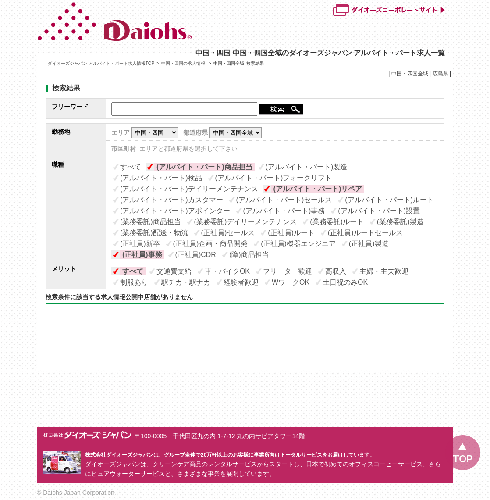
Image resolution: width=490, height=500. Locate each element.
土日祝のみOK (345, 282)
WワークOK (290, 282)
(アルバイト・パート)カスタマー (171, 200)
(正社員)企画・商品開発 (210, 243)
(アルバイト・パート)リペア (317, 189)
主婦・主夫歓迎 (383, 271)
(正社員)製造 (369, 243)
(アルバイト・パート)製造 (307, 167)
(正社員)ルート (291, 232)
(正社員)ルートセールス (365, 232)
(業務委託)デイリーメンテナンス (245, 221)
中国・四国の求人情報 (183, 63)
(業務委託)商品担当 (150, 221)
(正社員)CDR (195, 254)
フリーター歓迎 (287, 271)
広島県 (440, 74)
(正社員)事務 (142, 254)
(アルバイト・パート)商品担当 (204, 167)
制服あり (134, 282)
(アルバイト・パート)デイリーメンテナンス (189, 189)
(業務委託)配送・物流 (154, 232)
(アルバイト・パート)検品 (161, 178)
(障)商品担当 (249, 254)
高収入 (335, 271)
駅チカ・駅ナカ (185, 282)
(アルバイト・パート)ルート (389, 200)
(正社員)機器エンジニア (298, 243)
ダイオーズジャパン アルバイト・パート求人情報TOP (101, 63)
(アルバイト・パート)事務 (284, 210)
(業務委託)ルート (337, 221)
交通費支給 (174, 271)
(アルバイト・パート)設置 (379, 210)
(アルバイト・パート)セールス (284, 200)
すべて (130, 167)
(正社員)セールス (228, 232)
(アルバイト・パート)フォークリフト (273, 178)
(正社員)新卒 (140, 243)
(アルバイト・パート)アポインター (175, 210)
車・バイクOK (227, 271)
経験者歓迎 (241, 282)
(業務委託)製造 (400, 221)
